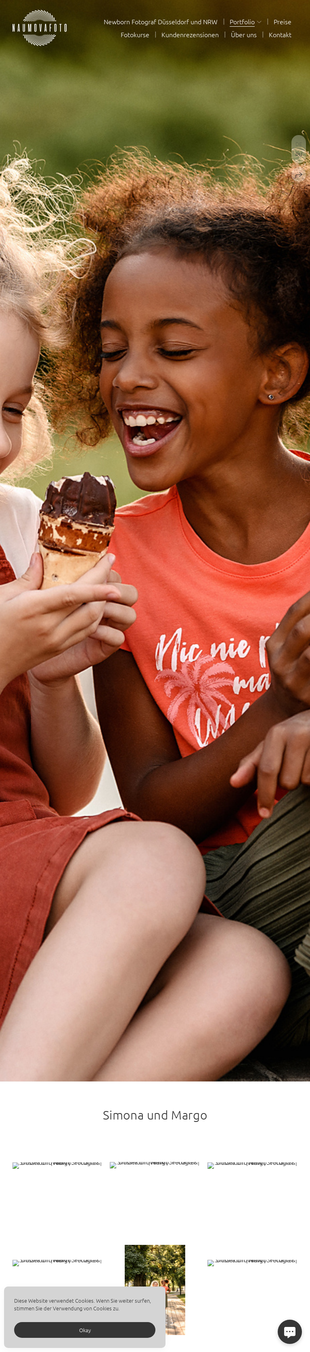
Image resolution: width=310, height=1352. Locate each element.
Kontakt (280, 34)
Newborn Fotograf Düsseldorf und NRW (161, 21)
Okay (85, 1330)
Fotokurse (135, 34)
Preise (282, 21)
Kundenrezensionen (190, 34)
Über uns (244, 34)
